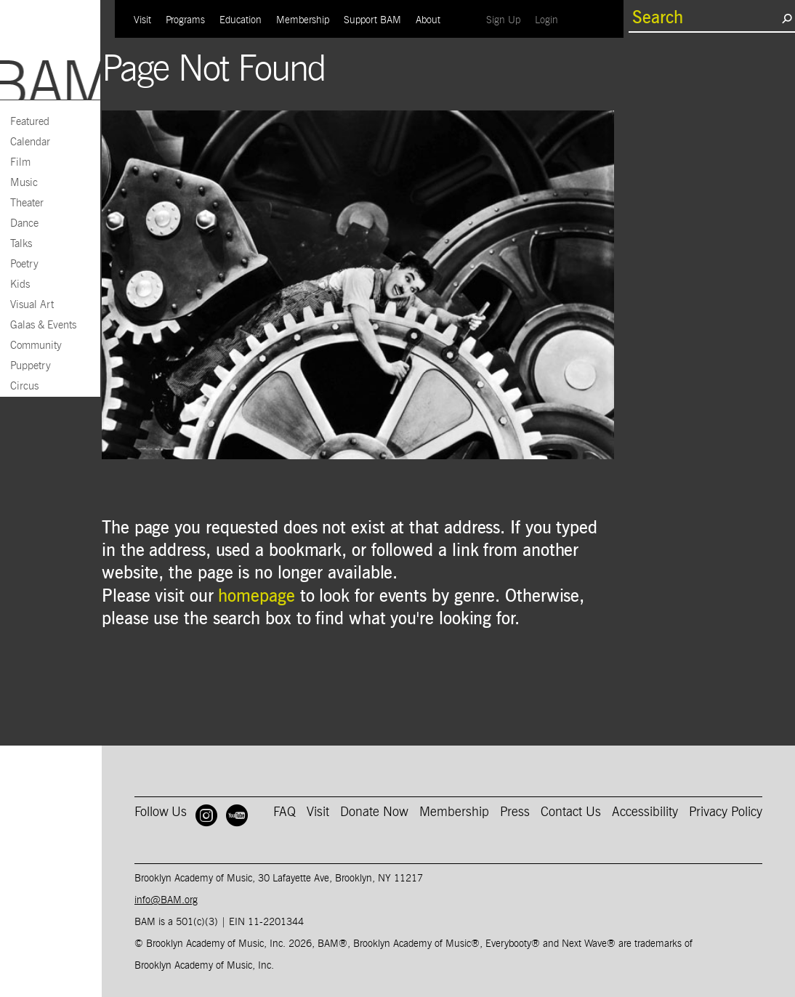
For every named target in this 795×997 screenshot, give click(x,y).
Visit (142, 20)
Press (515, 812)
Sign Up (507, 20)
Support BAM (372, 20)
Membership (302, 20)
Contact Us (571, 812)
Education (240, 20)
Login (550, 20)
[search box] (705, 18)
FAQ (284, 812)
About (428, 20)
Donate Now (374, 812)
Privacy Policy (725, 812)
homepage (256, 596)
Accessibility (645, 812)
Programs (185, 20)
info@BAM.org (166, 900)
